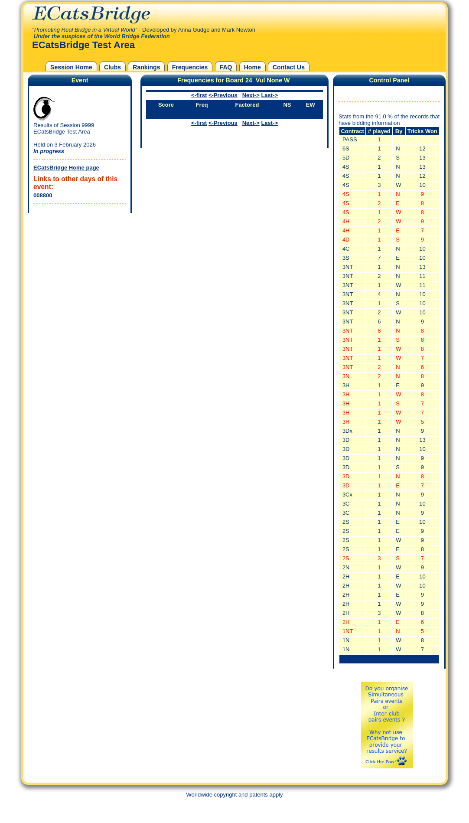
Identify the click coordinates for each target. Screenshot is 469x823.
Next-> (251, 95)
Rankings (146, 67)
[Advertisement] (77, 269)
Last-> (269, 95)
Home (252, 67)
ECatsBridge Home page (66, 167)
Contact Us (289, 67)
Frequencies (190, 67)
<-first (199, 95)
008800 (42, 195)
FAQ (226, 67)
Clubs (112, 67)
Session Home (71, 67)
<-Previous (223, 95)
